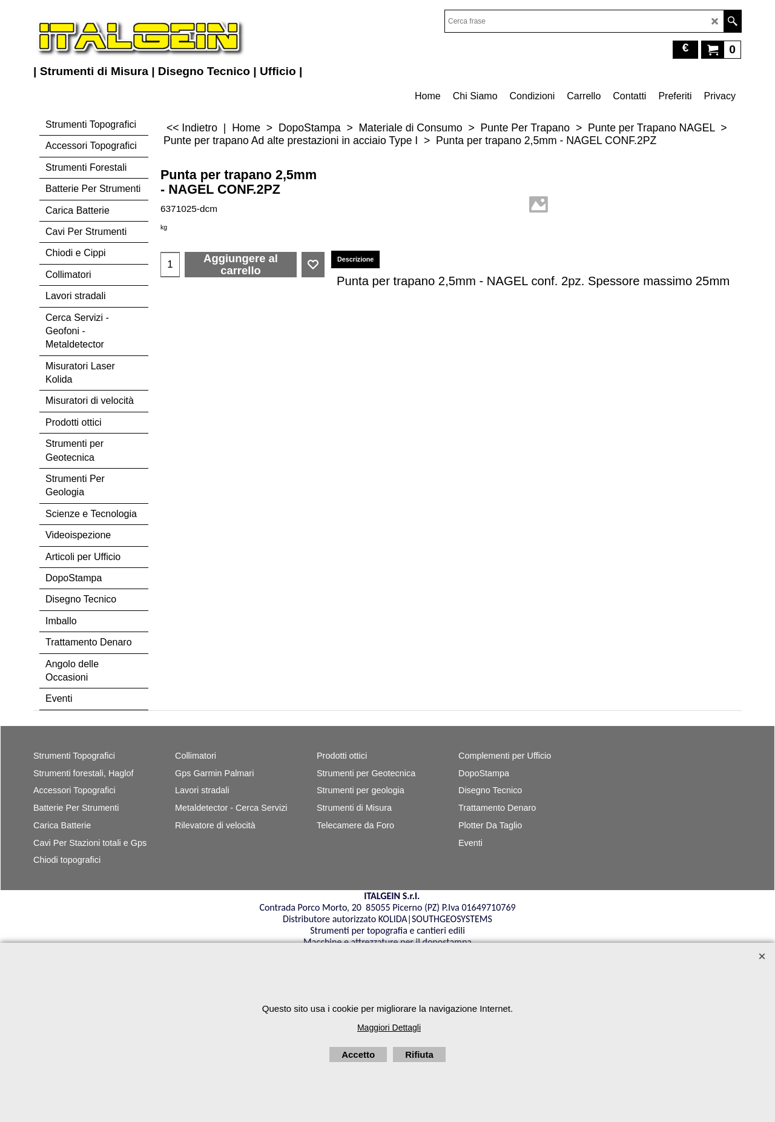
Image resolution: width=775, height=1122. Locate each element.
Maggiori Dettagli (389, 1027)
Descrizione (355, 259)
